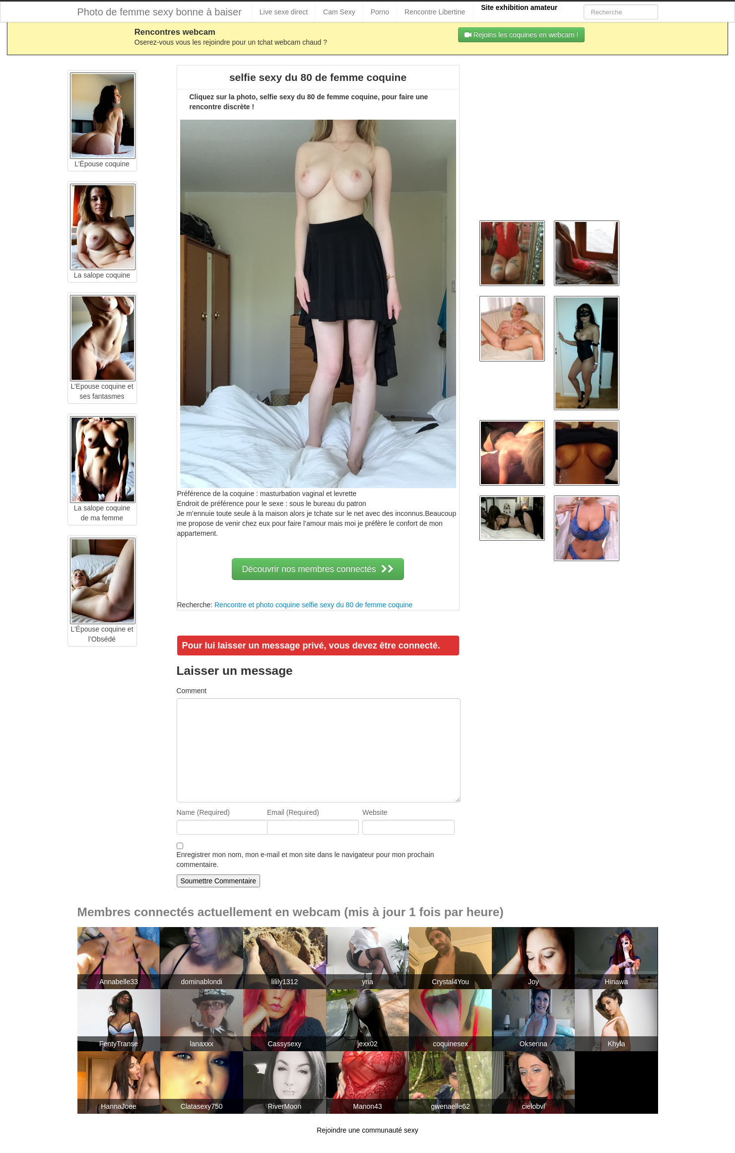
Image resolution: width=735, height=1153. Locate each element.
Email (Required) (293, 812)
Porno (380, 12)
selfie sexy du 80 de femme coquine (357, 605)
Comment (192, 691)
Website (374, 812)
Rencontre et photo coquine (257, 605)
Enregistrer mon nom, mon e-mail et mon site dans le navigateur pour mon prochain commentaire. (305, 859)
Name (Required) (203, 812)
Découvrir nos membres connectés (318, 569)
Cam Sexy (339, 12)
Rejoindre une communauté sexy (367, 1130)
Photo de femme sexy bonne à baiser (159, 11)
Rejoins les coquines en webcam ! (522, 35)
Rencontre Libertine (434, 12)
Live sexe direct (284, 12)
